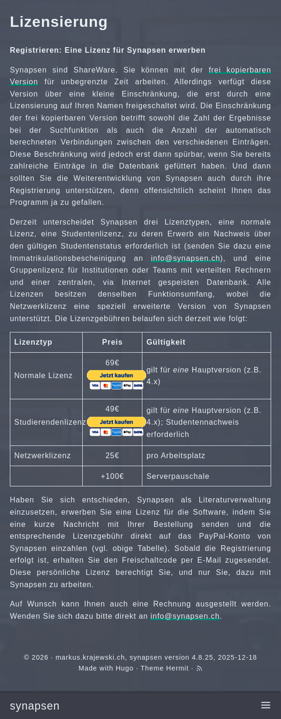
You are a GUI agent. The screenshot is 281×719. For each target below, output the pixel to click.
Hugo (124, 668)
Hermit (177, 668)
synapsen (35, 706)
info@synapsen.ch (185, 258)
